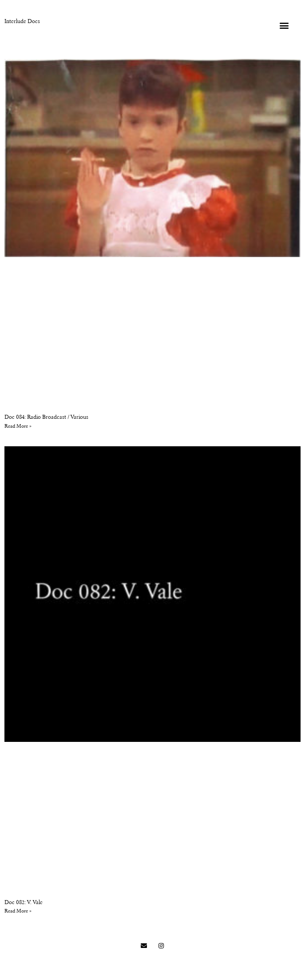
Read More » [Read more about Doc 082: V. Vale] (18, 911)
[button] (284, 25)
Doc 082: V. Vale (23, 902)
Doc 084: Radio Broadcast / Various (46, 417)
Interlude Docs (22, 21)
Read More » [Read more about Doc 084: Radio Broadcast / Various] (18, 426)
